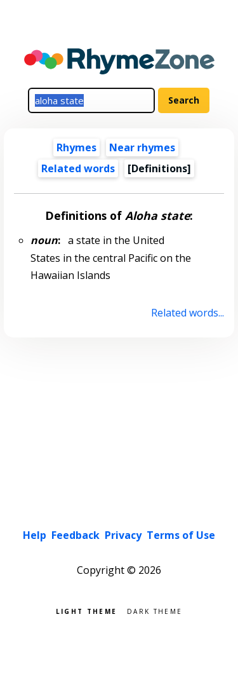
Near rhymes (142, 147)
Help (34, 535)
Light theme (86, 610)
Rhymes (76, 147)
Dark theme (154, 610)
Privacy (123, 535)
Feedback (75, 535)
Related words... (187, 313)
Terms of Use (181, 535)
